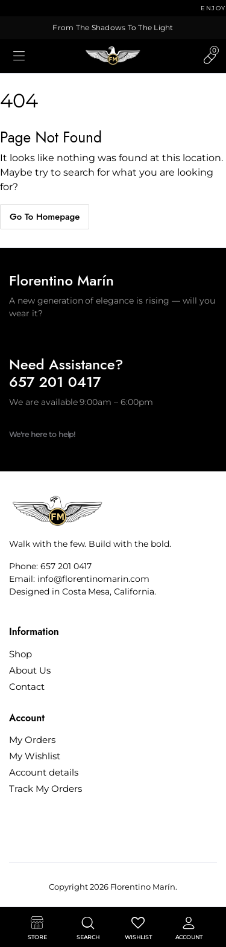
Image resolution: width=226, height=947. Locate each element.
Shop (20, 654)
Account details (43, 772)
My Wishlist (34, 756)
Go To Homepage (45, 216)
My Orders (32, 739)
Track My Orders (45, 788)
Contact (27, 686)
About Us (30, 670)
